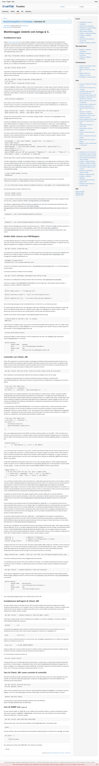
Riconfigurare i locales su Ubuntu (87, 154)
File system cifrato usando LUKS (87, 95)
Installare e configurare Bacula (87, 161)
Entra (96, 1)
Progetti (8, 1)
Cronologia (27, 22)
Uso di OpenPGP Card (85, 93)
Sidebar (5, 18)
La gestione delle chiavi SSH (86, 91)
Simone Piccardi (7, 27)
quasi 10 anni (60, 753)
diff (20, 25)
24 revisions (67, 753)
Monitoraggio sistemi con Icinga (87, 165)
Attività (12, 11)
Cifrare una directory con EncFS (87, 156)
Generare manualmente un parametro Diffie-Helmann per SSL (87, 108)
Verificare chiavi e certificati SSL (87, 104)
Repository (28, 11)
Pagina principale (80, 191)
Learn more (80, 764)
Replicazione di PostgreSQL (86, 26)
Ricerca (62, 6)
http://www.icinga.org (14, 42)
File (22, 11)
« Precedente (6, 25)
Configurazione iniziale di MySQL (87, 28)
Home (3, 1)
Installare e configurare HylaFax (87, 163)
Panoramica (5, 11)
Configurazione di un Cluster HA (87, 152)
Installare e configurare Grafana (87, 42)
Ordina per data (79, 195)
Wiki (18, 11)
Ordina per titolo (80, 193)
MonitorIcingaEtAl (11, 22)
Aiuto (13, 1)
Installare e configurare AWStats (87, 33)
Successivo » (25, 25)
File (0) (7, 749)
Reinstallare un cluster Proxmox (87, 77)
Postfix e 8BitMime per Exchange (87, 119)
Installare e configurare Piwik (86, 174)
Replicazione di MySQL (85, 29)
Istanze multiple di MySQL (86, 31)
